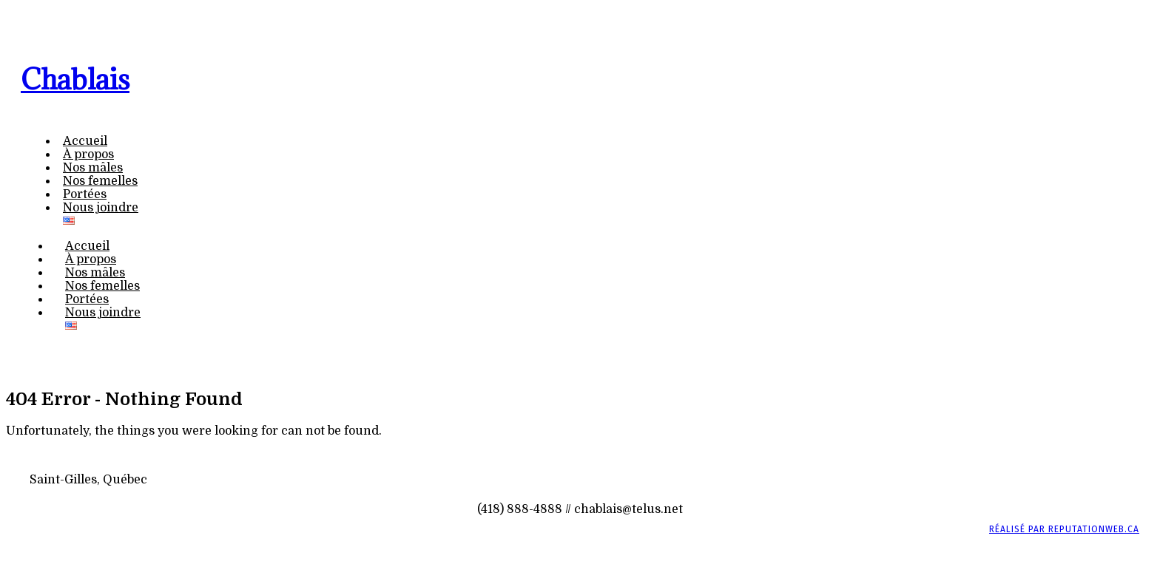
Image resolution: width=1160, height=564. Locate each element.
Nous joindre (100, 207)
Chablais (75, 79)
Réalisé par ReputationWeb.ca (1064, 529)
